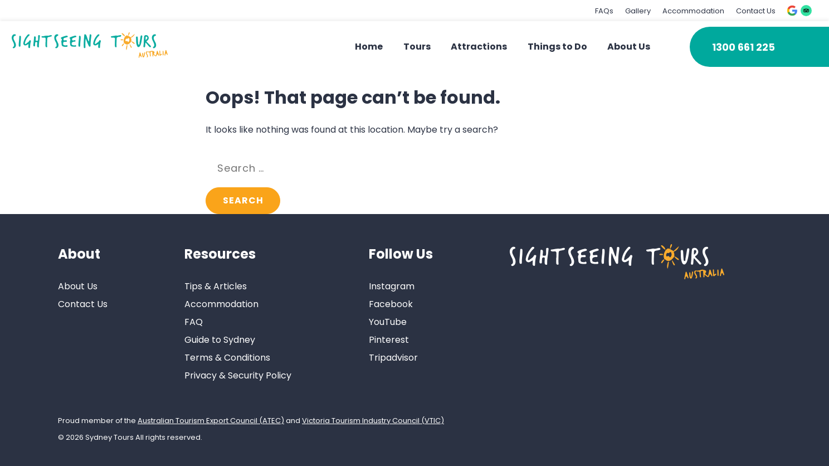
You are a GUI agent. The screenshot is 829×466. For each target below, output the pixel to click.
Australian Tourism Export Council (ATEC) (211, 420)
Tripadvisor (393, 357)
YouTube (388, 321)
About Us (628, 46)
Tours (417, 46)
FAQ (193, 321)
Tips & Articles (215, 286)
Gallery (638, 11)
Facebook (391, 304)
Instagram (391, 286)
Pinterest (389, 339)
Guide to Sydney (219, 339)
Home (369, 46)
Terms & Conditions (227, 357)
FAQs (604, 11)
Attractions (479, 46)
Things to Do (557, 46)
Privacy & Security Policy (237, 375)
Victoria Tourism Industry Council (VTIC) (373, 420)
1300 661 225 (743, 47)
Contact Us (756, 11)
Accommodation (693, 11)
